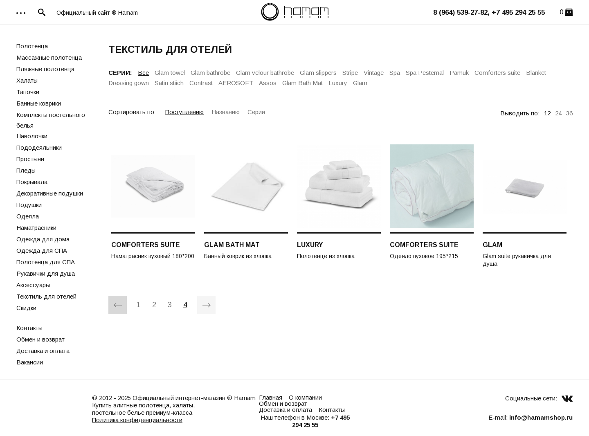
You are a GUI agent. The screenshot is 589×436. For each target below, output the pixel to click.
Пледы (26, 170)
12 (547, 113)
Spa (394, 72)
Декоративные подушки (49, 193)
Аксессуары (33, 284)
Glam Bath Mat (302, 82)
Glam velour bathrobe (265, 72)
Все (143, 72)
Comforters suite (497, 72)
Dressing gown (128, 82)
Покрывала (31, 181)
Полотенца (32, 46)
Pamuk (459, 72)
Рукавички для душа (45, 273)
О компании (305, 397)
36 (569, 113)
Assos (268, 82)
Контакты (29, 327)
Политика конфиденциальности (137, 419)
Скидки (26, 307)
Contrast (201, 82)
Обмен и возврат (40, 339)
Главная (270, 397)
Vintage (374, 72)
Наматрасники (36, 227)
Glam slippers (318, 72)
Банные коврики (38, 103)
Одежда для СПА (41, 250)
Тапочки (27, 91)
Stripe (350, 72)
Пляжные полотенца (45, 68)
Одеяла (27, 216)
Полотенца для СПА (45, 261)
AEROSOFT (235, 82)
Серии (256, 111)
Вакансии (29, 362)
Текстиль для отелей (46, 296)
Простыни (30, 158)
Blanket (536, 72)
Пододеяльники (39, 147)
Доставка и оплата (43, 350)
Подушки (29, 204)
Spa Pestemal (425, 72)
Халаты (27, 80)
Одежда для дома (43, 239)
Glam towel (170, 72)
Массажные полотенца (49, 57)
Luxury (337, 82)
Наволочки (31, 136)
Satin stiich (169, 82)
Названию (225, 111)
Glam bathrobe (210, 72)
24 (558, 113)
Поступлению (184, 111)
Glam (360, 82)
